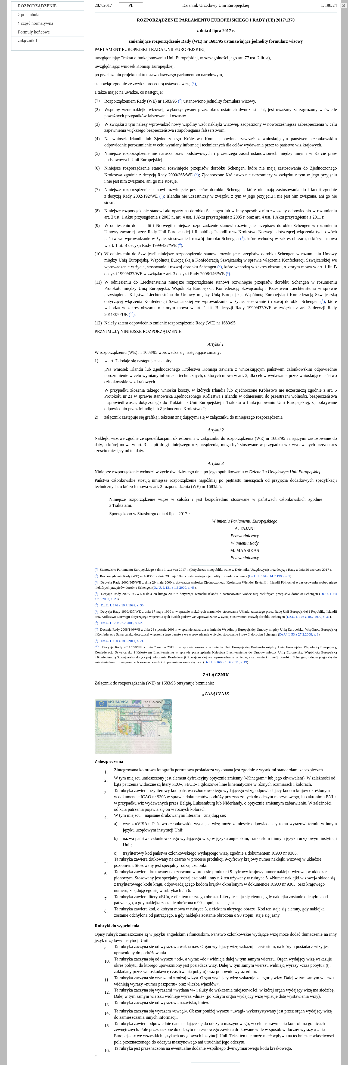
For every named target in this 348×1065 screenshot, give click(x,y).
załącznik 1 (28, 40)
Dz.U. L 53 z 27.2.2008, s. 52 (121, 623)
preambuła (28, 14)
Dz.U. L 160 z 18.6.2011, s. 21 (122, 641)
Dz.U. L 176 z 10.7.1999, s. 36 (122, 605)
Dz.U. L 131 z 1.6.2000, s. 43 (174, 588)
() (193, 83)
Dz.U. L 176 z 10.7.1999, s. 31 (308, 617)
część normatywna (35, 23)
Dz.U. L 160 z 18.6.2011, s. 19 (225, 662)
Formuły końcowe (34, 32)
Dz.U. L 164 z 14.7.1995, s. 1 (269, 576)
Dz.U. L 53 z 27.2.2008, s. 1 (299, 634)
